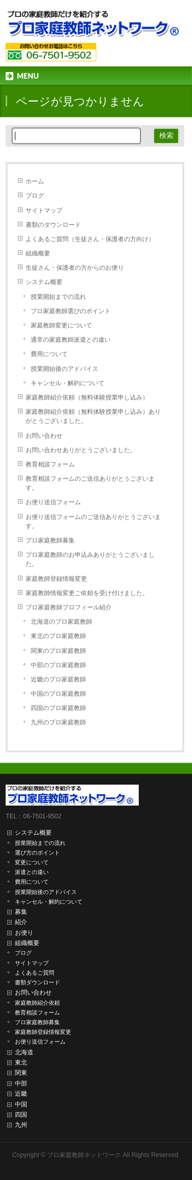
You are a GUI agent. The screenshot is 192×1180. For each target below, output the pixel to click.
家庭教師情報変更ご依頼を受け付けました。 (87, 593)
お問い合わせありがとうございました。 (81, 450)
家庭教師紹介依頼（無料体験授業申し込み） (87, 397)
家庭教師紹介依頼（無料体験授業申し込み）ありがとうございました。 (93, 416)
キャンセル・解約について (67, 383)
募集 (21, 911)
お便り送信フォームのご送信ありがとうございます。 (93, 521)
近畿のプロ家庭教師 (58, 679)
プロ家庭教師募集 (50, 540)
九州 (21, 1124)
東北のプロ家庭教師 (58, 636)
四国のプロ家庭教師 (58, 708)
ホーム (35, 181)
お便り (24, 932)
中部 (21, 1083)
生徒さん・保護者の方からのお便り (75, 267)
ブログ (35, 195)
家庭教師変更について (61, 325)
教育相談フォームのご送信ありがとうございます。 (90, 483)
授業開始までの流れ (58, 296)
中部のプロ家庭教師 (58, 665)
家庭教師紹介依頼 (37, 1003)
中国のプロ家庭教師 (58, 693)
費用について (49, 354)
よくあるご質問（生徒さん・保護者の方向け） (90, 239)
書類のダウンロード (53, 224)
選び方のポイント (37, 852)
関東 (21, 1072)
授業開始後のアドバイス (64, 368)
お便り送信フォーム (53, 502)
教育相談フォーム (50, 464)
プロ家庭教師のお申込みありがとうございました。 (90, 559)
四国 (21, 1114)
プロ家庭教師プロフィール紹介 (69, 607)
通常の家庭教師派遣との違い (71, 339)
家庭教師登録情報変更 (56, 578)
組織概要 (38, 253)
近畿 (21, 1093)
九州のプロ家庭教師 (58, 722)
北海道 (24, 1052)
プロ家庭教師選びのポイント (71, 311)
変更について (32, 862)
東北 (21, 1062)
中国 (21, 1104)
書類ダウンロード (37, 982)
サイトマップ (44, 210)
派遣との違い (32, 872)
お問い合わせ (44, 435)
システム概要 (44, 282)
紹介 (21, 922)
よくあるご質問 (34, 973)
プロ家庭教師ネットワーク (84, 1155)
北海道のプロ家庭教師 (61, 621)
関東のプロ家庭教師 (58, 650)
